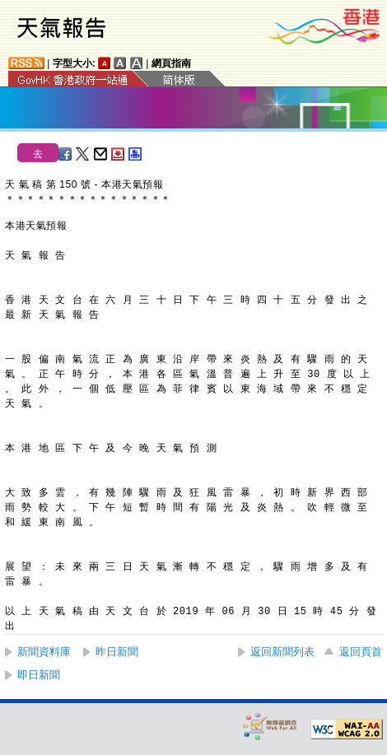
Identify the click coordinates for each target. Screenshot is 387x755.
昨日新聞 (117, 651)
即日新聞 (38, 675)
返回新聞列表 (282, 651)
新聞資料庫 (44, 651)
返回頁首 (360, 651)
